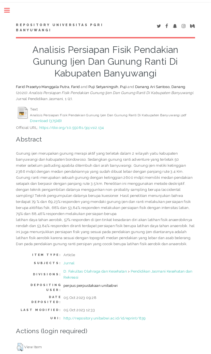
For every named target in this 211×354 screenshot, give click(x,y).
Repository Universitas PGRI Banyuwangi (59, 27)
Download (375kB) (46, 120)
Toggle (10, 10)
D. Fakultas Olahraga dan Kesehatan (95, 271)
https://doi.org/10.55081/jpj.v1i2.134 (71, 127)
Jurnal (68, 263)
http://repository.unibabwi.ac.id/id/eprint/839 (104, 318)
